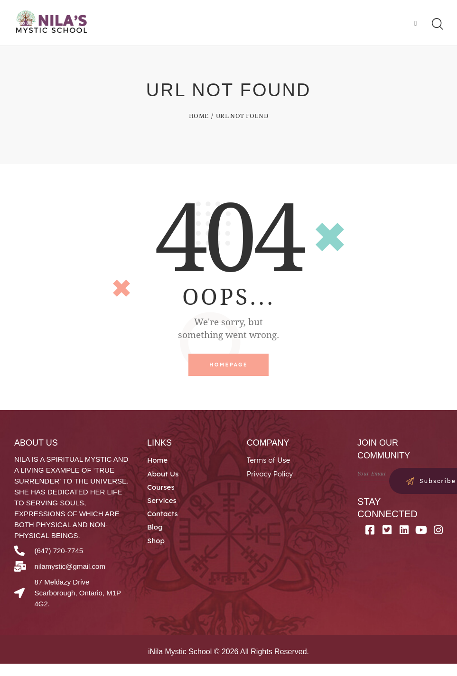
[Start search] (437, 25)
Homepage (228, 366)
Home (198, 116)
